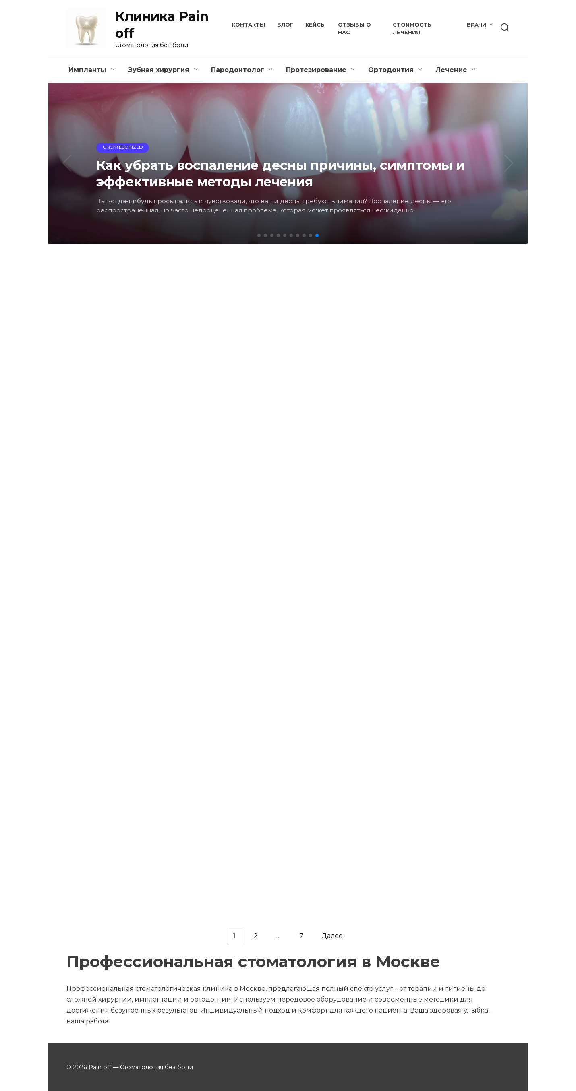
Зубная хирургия (158, 70)
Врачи (476, 25)
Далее (332, 936)
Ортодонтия (391, 70)
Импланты (87, 70)
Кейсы (315, 25)
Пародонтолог (237, 70)
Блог (285, 25)
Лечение (451, 70)
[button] (259, 235)
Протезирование (316, 70)
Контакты (248, 25)
